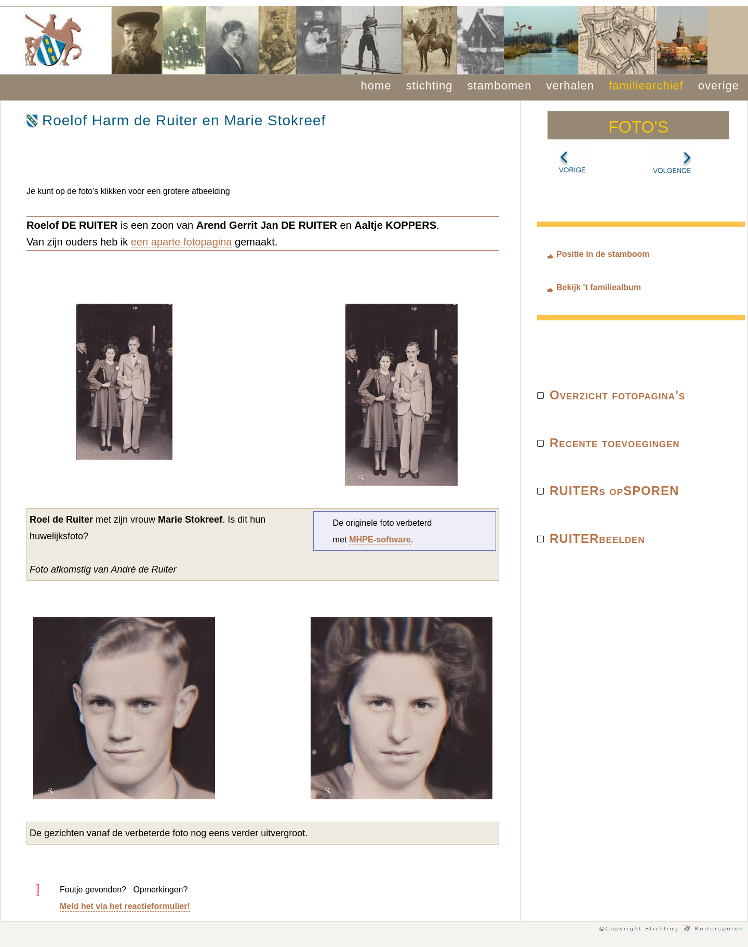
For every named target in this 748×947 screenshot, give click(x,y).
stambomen (500, 85)
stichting (429, 85)
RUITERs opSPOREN (614, 491)
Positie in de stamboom (603, 254)
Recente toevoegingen (615, 443)
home (376, 85)
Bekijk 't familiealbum (598, 287)
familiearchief (646, 85)
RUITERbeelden (597, 538)
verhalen (570, 85)
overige (718, 85)
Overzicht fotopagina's (617, 395)
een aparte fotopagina (181, 242)
